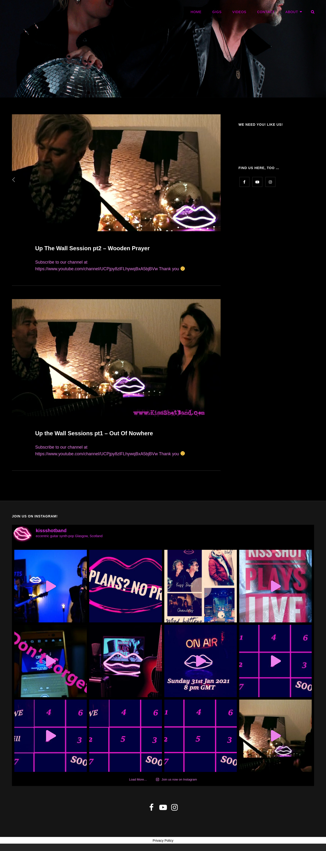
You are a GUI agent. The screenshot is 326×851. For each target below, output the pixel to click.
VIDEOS (239, 12)
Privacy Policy (163, 840)
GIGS (217, 12)
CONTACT (266, 12)
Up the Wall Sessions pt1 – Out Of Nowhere (94, 433)
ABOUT (291, 12)
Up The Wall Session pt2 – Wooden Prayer (92, 248)
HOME (196, 12)
